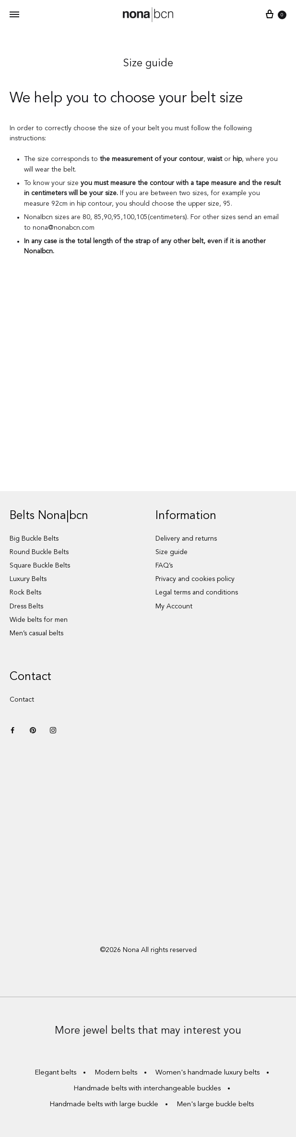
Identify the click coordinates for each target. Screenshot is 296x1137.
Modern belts (116, 1072)
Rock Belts (25, 592)
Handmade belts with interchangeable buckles (147, 1088)
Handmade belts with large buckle (103, 1104)
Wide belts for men (39, 620)
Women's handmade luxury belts (207, 1072)
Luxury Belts (28, 579)
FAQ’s (164, 565)
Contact (22, 699)
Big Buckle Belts (34, 538)
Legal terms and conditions (196, 592)
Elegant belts (55, 1072)
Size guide (171, 552)
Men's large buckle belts (215, 1104)
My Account (173, 606)
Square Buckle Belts (40, 565)
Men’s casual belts (36, 633)
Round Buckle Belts (39, 552)
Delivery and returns (186, 538)
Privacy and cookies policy (195, 579)
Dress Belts (26, 606)
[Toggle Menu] (14, 15)
